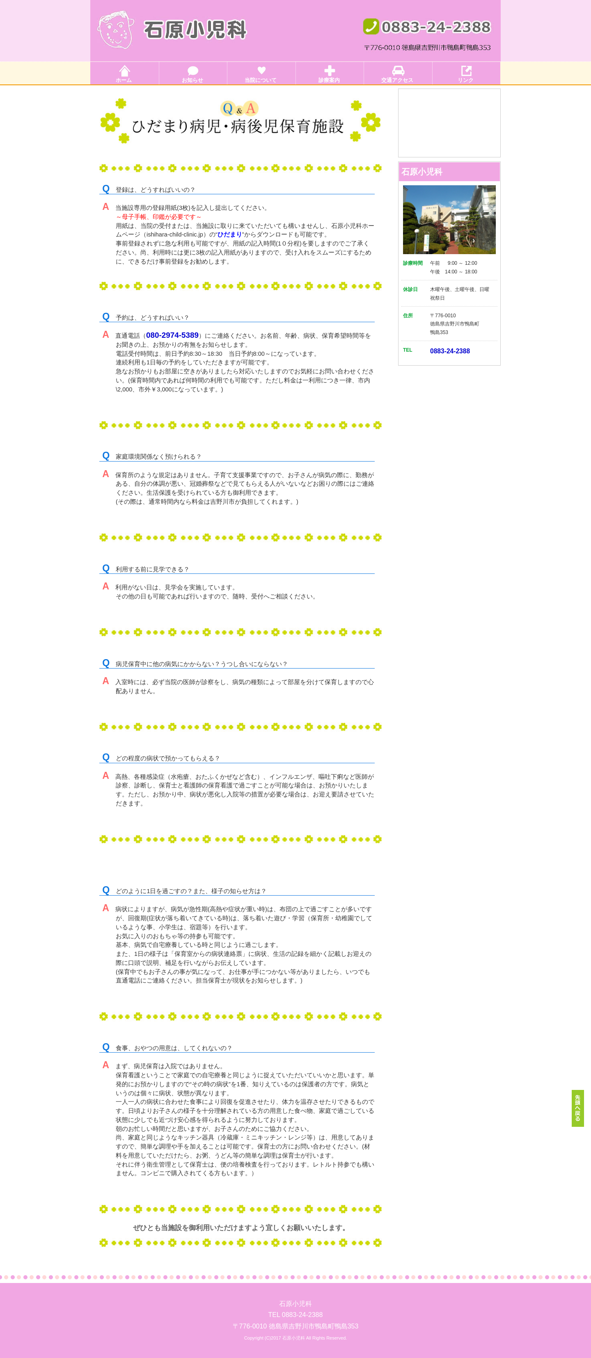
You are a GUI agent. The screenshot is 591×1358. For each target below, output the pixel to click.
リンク (466, 80)
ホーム (124, 80)
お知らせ (192, 80)
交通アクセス (397, 80)
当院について (261, 80)
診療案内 (329, 80)
